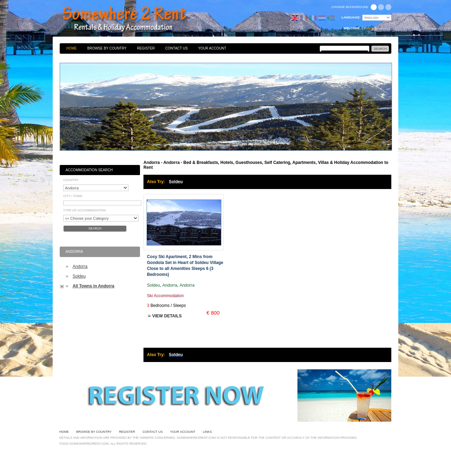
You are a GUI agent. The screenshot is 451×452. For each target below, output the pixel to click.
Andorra (80, 266)
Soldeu (79, 276)
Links (207, 432)
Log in (369, 28)
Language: (351, 17)
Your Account (212, 48)
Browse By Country (106, 48)
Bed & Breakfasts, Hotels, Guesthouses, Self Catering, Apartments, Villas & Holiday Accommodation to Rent (132, 19)
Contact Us (176, 48)
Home (71, 48)
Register (146, 48)
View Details (167, 316)
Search (95, 228)
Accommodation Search (89, 170)
